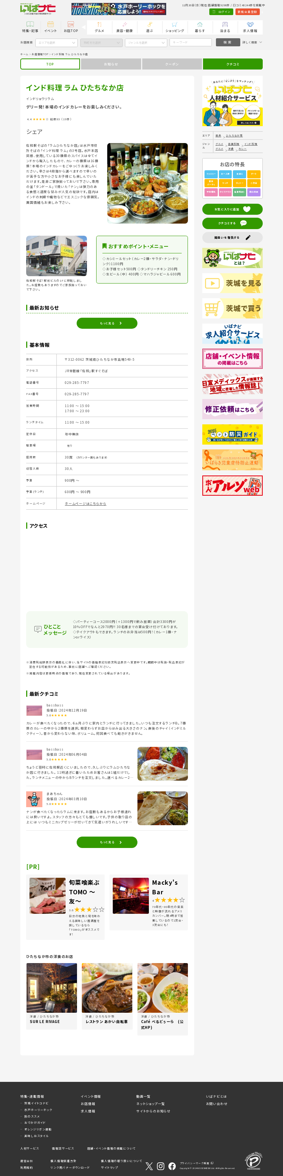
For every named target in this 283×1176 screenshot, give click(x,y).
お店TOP (71, 30)
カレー (242, 148)
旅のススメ (31, 1116)
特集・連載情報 (32, 1096)
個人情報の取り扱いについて (121, 1161)
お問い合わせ (217, 1103)
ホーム (24, 54)
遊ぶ (150, 30)
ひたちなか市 (234, 135)
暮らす (200, 30)
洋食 (231, 148)
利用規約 (26, 1167)
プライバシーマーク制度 (195, 1163)
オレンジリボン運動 (38, 1129)
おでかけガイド (35, 1122)
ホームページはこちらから (85, 503)
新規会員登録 (228, 12)
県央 (218, 135)
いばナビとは (216, 1096)
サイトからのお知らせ (153, 1111)
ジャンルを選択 (137, 42)
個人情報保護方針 (63, 1161)
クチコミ (232, 64)
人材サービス (29, 1148)
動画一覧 (143, 1096)
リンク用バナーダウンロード (70, 1167)
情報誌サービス (63, 1148)
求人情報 (250, 30)
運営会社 (26, 1161)
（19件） (66, 119)
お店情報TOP (40, 54)
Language (253, 12)
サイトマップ (109, 1167)
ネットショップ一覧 (150, 1103)
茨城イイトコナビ (36, 1103)
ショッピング (174, 30)
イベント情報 (91, 1096)
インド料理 (251, 144)
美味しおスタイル (36, 1136)
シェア (34, 131)
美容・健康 (124, 30)
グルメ (99, 30)
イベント (50, 30)
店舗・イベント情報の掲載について (111, 1148)
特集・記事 (30, 30)
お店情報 (88, 1103)
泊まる (225, 30)
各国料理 (234, 144)
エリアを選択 (47, 42)
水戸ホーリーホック (38, 1110)
